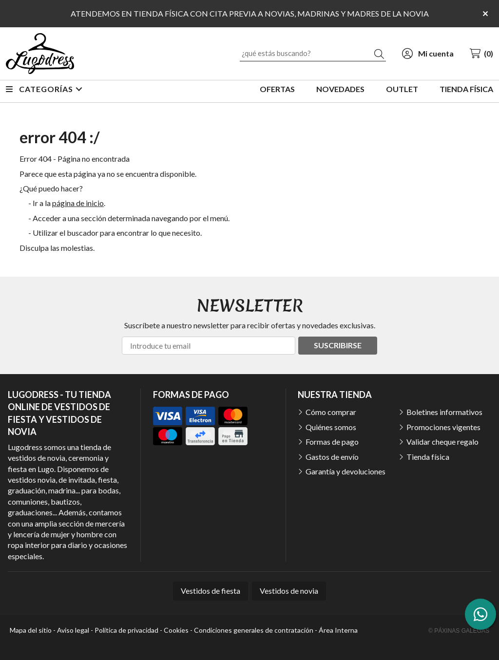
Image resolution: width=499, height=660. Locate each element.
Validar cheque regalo (442, 441)
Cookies (176, 630)
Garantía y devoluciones (345, 471)
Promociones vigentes (443, 427)
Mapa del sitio (31, 630)
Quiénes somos (331, 427)
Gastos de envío (332, 456)
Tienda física (427, 456)
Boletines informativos (444, 411)
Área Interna (338, 630)
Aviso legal (73, 630)
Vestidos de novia (289, 590)
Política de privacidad (126, 630)
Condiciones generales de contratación (253, 630)
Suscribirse (338, 345)
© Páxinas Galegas (458, 630)
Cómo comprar (331, 411)
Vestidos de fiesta (210, 590)
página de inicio (78, 202)
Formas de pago (332, 441)
